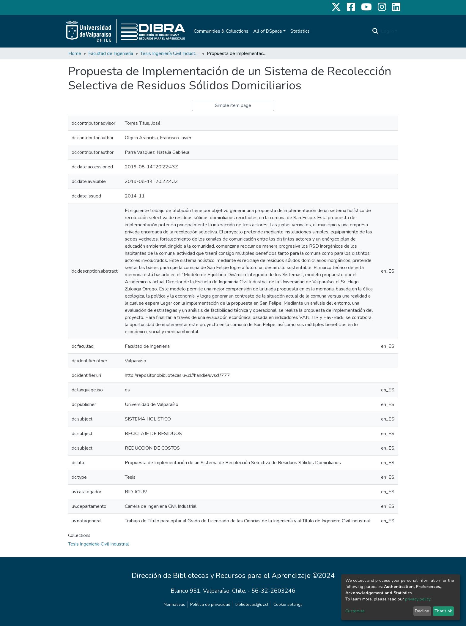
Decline (422, 611)
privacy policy (417, 599)
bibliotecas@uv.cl (251, 604)
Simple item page (233, 105)
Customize (355, 611)
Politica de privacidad (210, 604)
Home (74, 53)
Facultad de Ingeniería (110, 53)
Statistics (300, 31)
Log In (387, 31)
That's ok (443, 611)
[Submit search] (375, 31)
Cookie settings (288, 604)
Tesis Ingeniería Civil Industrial (170, 53)
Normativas (174, 604)
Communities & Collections (221, 31)
